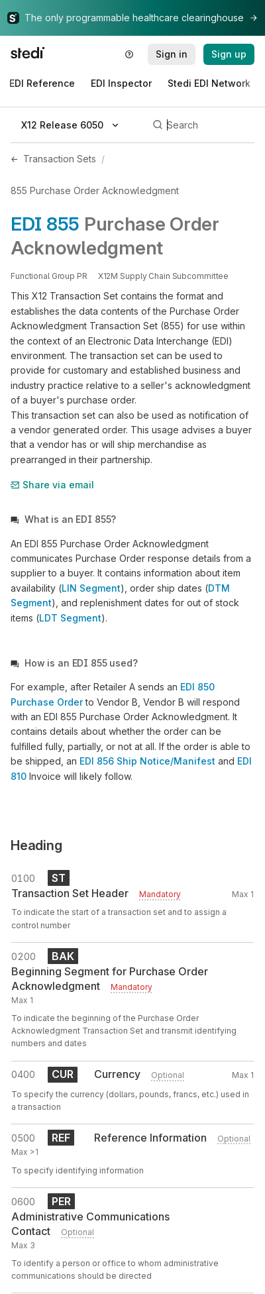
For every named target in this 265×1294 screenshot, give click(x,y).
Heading (36, 845)
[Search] (201, 125)
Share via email (52, 484)
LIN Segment (91, 588)
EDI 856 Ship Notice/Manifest (147, 761)
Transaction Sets (59, 158)
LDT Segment (70, 617)
